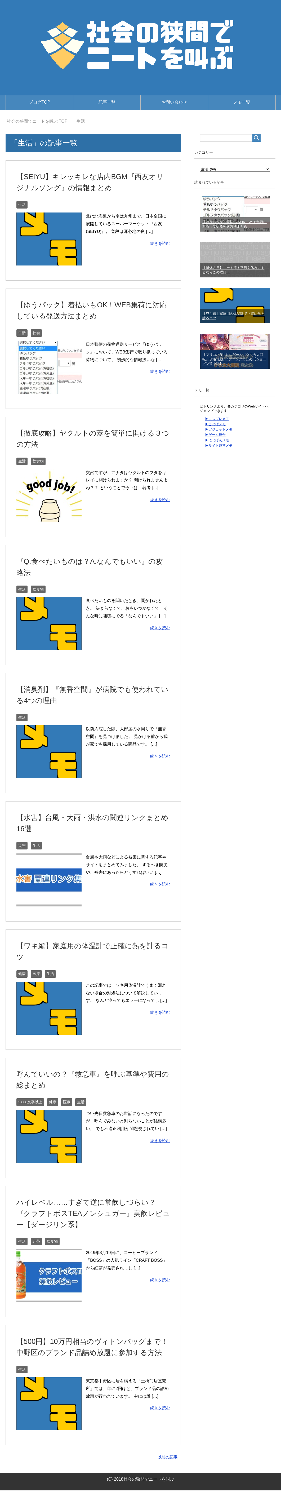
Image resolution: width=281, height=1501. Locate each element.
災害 (22, 845)
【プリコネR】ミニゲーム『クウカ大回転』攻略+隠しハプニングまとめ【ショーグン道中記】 (234, 359)
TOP (37, 121)
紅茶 (36, 1241)
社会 (36, 333)
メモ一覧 (241, 102)
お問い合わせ (174, 102)
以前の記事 (166, 1467)
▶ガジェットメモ (219, 429)
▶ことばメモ (215, 424)
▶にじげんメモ (217, 440)
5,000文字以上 (30, 1101)
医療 (36, 973)
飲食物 (38, 461)
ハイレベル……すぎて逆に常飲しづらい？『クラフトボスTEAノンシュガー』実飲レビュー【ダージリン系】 (92, 1213)
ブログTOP (39, 102)
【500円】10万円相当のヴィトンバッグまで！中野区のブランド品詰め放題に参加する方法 (91, 1352)
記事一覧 (107, 102)
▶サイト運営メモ (219, 446)
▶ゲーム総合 (215, 435)
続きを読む (159, 243)
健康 (22, 973)
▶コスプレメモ (217, 419)
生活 (22, 204)
